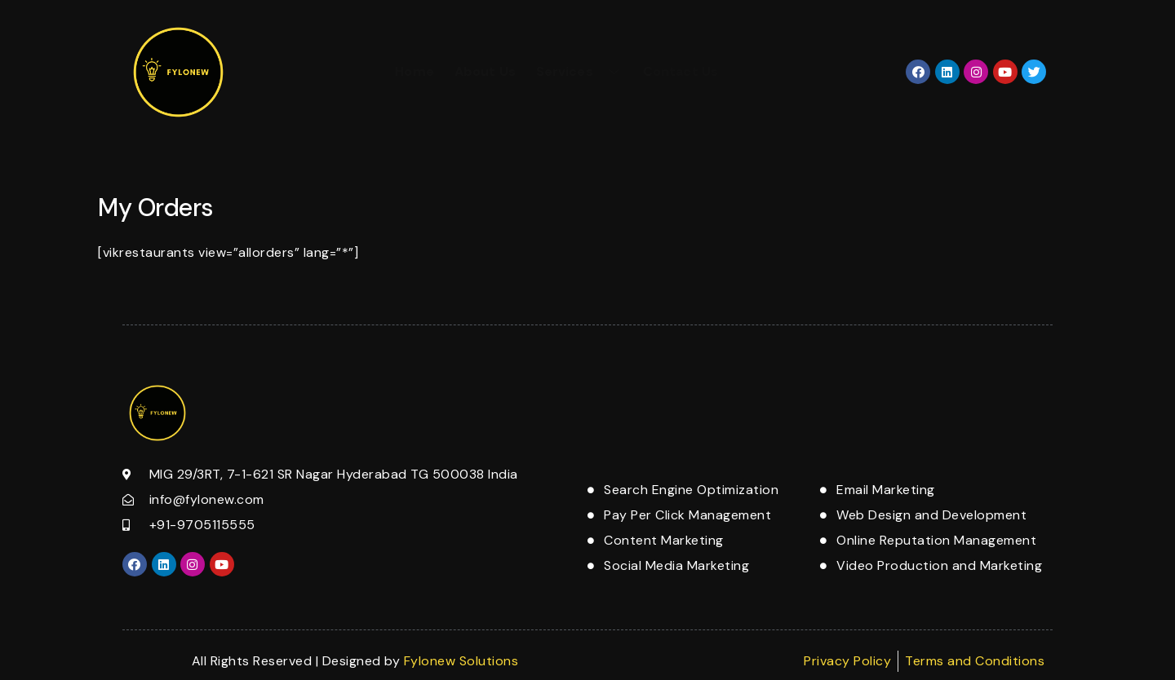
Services (579, 71)
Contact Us (680, 71)
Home (415, 71)
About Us (485, 71)
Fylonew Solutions (461, 660)
